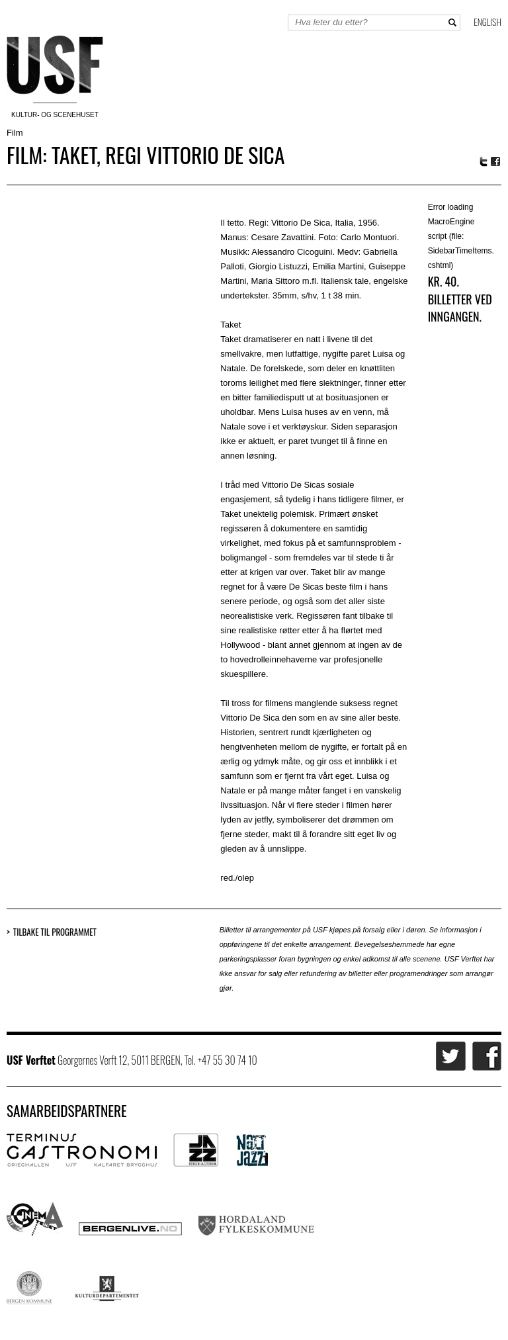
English (487, 21)
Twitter (483, 161)
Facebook (496, 162)
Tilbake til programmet (55, 932)
